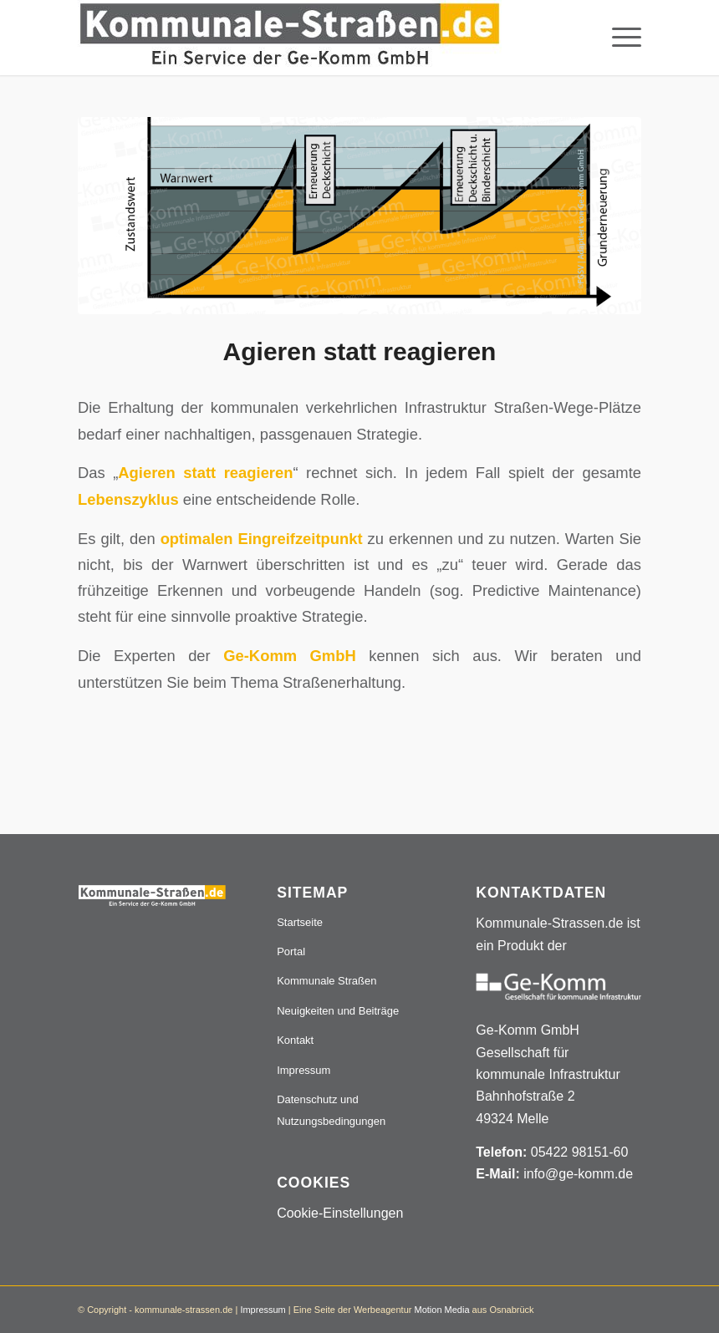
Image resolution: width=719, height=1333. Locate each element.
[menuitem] (618, 37)
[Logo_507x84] (290, 37)
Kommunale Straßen (326, 980)
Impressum (303, 1070)
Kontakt (295, 1040)
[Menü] (618, 37)
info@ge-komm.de (578, 1174)
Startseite (300, 922)
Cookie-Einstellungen (340, 1213)
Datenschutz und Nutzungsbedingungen (331, 1110)
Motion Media (441, 1310)
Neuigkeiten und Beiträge (338, 1011)
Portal (291, 951)
